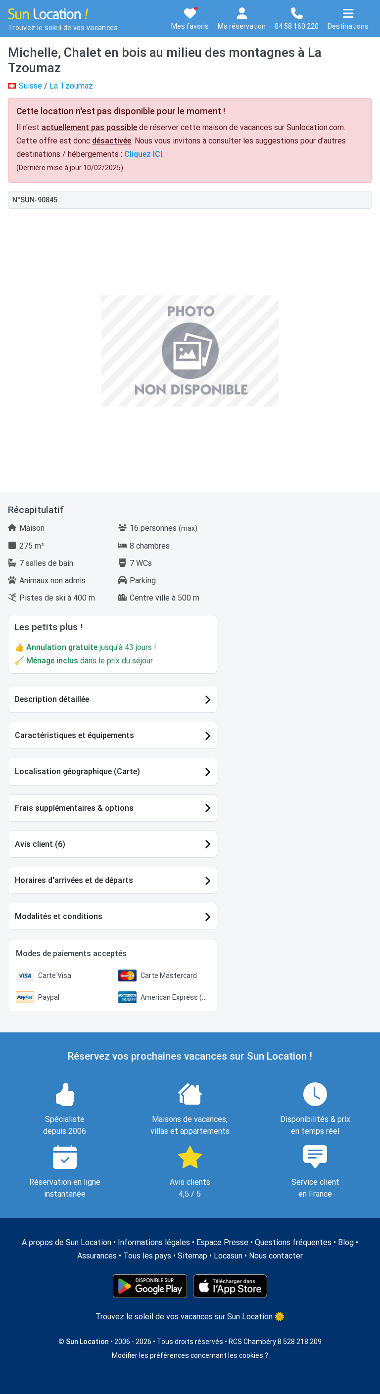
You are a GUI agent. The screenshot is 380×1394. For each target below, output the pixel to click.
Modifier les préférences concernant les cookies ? (190, 1355)
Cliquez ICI (143, 154)
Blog (346, 1242)
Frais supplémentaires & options (74, 808)
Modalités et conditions (58, 916)
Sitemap (192, 1255)
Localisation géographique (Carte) (77, 771)
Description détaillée (52, 699)
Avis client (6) (40, 844)
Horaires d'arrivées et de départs (74, 880)
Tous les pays (147, 1255)
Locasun (228, 1255)
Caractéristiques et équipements (74, 735)
